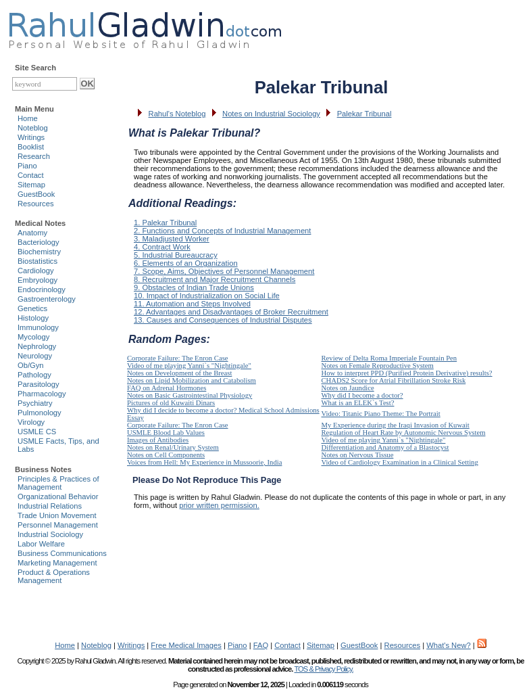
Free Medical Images (186, 645)
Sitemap (31, 185)
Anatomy (32, 233)
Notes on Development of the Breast (179, 373)
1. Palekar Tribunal (165, 222)
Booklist (31, 147)
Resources (35, 204)
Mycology (33, 337)
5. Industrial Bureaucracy (176, 255)
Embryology (37, 280)
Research (34, 156)
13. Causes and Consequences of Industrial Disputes (223, 320)
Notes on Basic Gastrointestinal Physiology (189, 395)
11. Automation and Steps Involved (192, 304)
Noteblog (33, 128)
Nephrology (37, 346)
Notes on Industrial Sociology (271, 114)
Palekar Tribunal (364, 114)
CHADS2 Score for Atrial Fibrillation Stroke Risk (394, 380)
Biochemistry (39, 252)
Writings (31, 137)
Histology (33, 318)
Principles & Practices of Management (58, 483)
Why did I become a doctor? (362, 395)
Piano (27, 166)
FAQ (260, 645)
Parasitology (38, 384)
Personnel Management (58, 525)
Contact (31, 175)
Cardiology (35, 270)
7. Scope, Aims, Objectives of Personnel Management (224, 271)
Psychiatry (35, 403)
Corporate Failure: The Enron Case (177, 358)
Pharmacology (42, 394)
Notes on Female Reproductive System (378, 365)
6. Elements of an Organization (186, 263)
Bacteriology (38, 242)
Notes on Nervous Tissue (358, 455)
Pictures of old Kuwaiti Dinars (171, 403)
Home (28, 118)
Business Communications (62, 553)
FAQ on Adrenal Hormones (166, 388)
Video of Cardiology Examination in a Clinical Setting (400, 462)
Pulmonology (39, 413)
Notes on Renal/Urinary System (173, 447)
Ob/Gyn (31, 365)
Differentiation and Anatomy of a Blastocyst (385, 447)
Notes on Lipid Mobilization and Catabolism (191, 380)
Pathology (34, 375)
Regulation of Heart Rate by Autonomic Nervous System (404, 432)
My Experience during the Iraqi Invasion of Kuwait (396, 425)
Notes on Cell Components (166, 455)
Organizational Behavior (58, 496)
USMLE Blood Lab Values (166, 432)
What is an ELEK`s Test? (358, 403)
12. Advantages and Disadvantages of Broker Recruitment (231, 312)
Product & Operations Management (54, 576)
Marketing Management (57, 563)
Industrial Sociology (50, 534)
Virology (31, 422)
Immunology (38, 327)
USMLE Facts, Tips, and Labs (58, 445)
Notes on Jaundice (348, 388)
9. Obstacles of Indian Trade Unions (194, 287)
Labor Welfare (41, 544)
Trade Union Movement (57, 515)
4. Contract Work (162, 247)
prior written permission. (219, 505)
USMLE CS (37, 431)
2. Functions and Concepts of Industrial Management (222, 231)
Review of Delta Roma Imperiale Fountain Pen (389, 358)
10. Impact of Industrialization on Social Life (207, 296)
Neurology (35, 356)
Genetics (32, 308)
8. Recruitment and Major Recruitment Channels (214, 279)
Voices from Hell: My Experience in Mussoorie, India (204, 462)
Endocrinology (42, 289)
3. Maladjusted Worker (171, 239)
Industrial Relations (50, 506)
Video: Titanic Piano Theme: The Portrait (381, 413)
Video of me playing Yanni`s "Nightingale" (189, 365)
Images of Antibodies (157, 440)
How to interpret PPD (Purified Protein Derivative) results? (407, 373)
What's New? (448, 645)
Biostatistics (37, 261)
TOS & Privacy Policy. (323, 669)
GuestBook (36, 194)
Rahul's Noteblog (177, 114)
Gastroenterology (47, 299)
